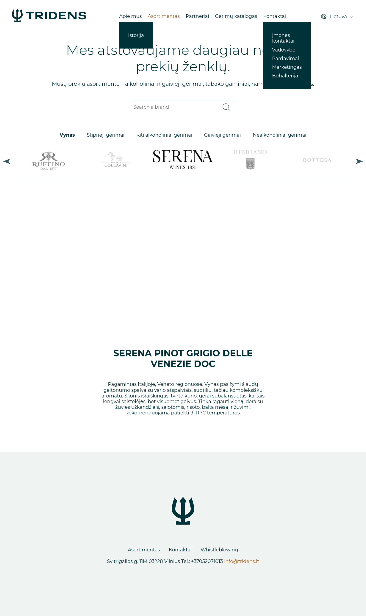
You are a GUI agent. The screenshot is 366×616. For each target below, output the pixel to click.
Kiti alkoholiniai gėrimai (164, 135)
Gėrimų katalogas (236, 16)
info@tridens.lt (241, 561)
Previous (6, 161)
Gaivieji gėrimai (222, 135)
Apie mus (130, 16)
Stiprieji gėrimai (105, 135)
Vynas (67, 135)
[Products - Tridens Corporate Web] (49, 16)
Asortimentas (164, 16)
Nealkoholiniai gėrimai (279, 135)
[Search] (225, 107)
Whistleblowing (219, 550)
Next (359, 161)
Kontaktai (274, 16)
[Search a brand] (175, 107)
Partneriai (197, 16)
